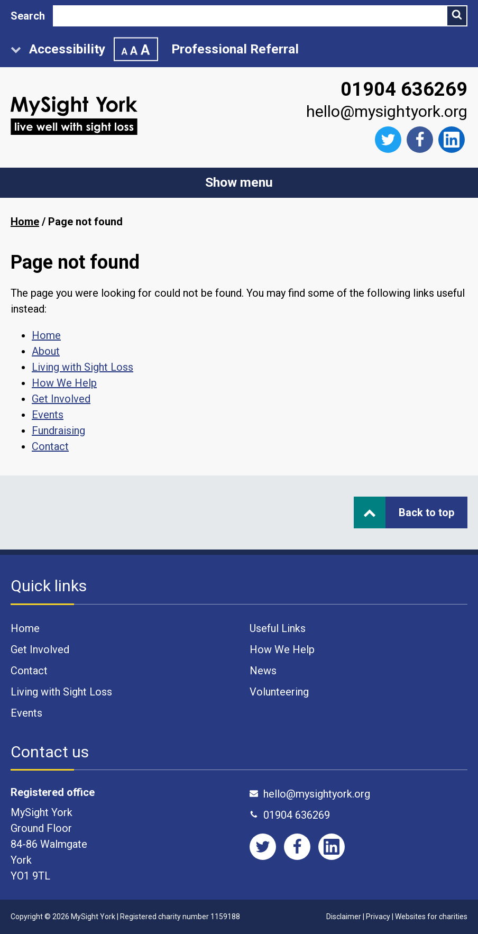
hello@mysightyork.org (386, 111)
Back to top (408, 512)
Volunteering (279, 691)
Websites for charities (431, 916)
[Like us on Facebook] (420, 139)
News (263, 670)
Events (47, 414)
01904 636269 (404, 89)
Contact (50, 446)
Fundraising (58, 430)
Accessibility (84, 49)
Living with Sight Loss (82, 367)
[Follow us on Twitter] (388, 139)
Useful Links (278, 628)
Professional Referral (235, 49)
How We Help (64, 383)
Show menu (239, 182)
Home (25, 221)
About (46, 351)
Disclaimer (343, 916)
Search (28, 16)
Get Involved (61, 398)
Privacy (378, 916)
